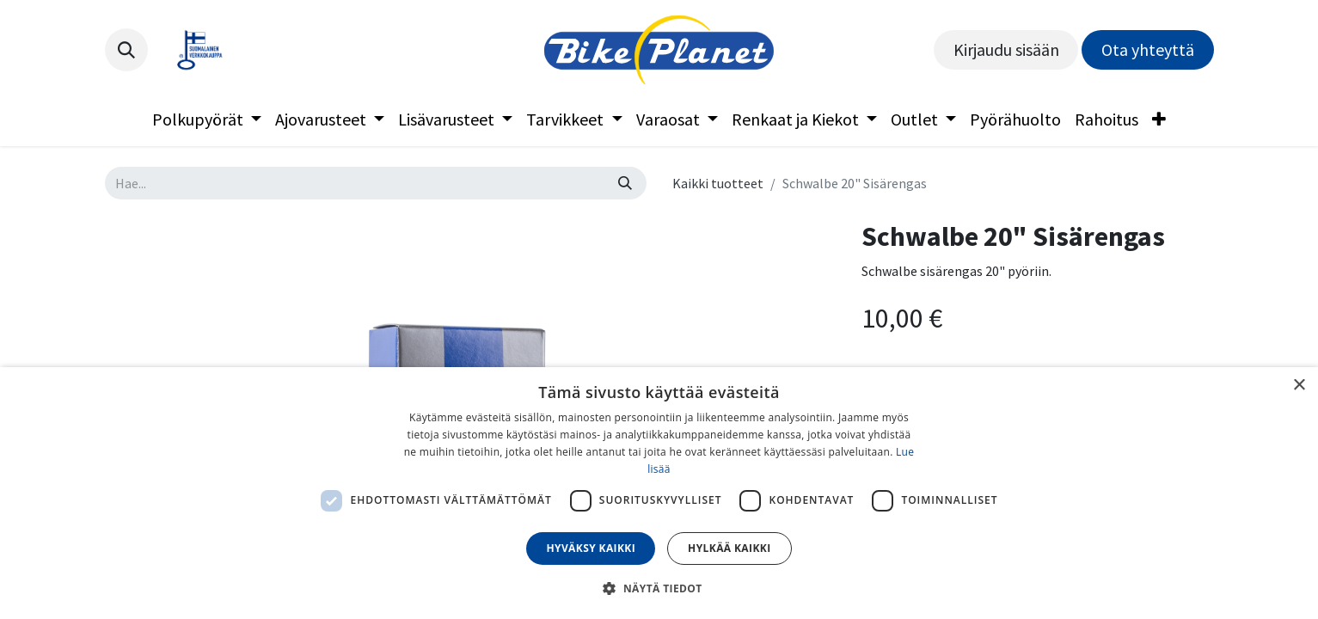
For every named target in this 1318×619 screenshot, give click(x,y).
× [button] (1298, 385)
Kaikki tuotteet (717, 183)
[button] (126, 49)
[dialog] (659, 493)
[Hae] (625, 183)
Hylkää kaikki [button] (729, 548)
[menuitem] (206, 119)
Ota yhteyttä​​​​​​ (1147, 49)
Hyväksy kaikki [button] (590, 548)
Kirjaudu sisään (1006, 49)
